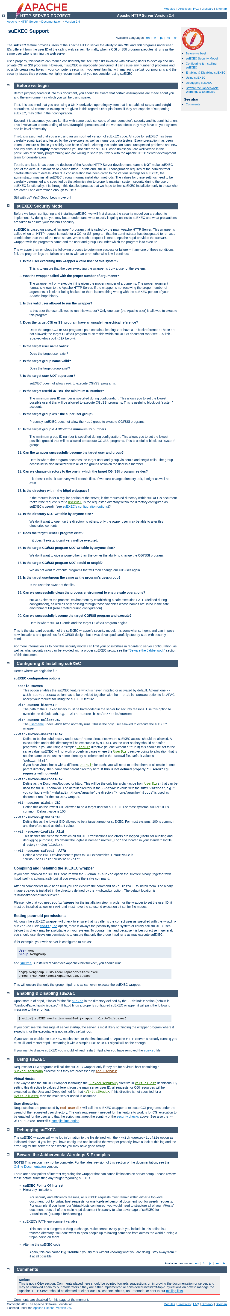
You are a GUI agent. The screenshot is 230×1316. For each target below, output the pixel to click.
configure (48, 926)
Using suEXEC (196, 77)
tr (175, 37)
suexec (26, 963)
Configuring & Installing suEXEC (49, 663)
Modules (169, 8)
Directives (184, 8)
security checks (128, 1116)
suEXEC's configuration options (85, 506)
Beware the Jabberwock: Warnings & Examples (202, 90)
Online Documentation (30, 1166)
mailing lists (174, 1291)
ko (168, 37)
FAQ (196, 8)
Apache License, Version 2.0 (52, 1308)
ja (161, 37)
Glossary (207, 8)
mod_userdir (106, 1071)
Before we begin (196, 53)
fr (155, 37)
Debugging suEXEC (199, 82)
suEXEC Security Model (202, 58)
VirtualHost (145, 1083)
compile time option (66, 1121)
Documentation (51, 21)
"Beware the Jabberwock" (146, 650)
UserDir (75, 502)
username (36, 724)
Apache (12, 21)
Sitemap (221, 8)
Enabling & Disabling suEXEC (206, 72)
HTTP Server (29, 21)
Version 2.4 (72, 21)
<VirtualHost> (96, 1092)
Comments (193, 104)
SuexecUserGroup (28, 1071)
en (147, 37)
